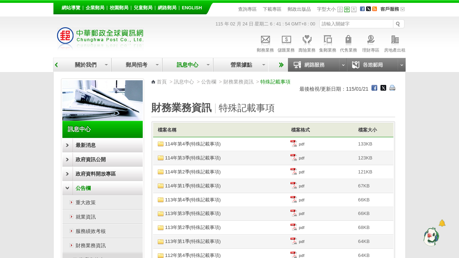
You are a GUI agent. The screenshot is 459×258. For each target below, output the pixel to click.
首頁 (162, 82)
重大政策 (86, 202)
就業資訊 (86, 217)
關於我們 (85, 65)
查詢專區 (247, 9)
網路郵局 (167, 7)
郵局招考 (136, 65)
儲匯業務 (286, 43)
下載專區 (272, 9)
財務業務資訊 (91, 245)
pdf (297, 144)
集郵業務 (327, 43)
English (192, 7)
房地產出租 (395, 43)
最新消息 (86, 145)
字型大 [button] (353, 9)
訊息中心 (187, 65)
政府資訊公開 (91, 159)
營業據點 (241, 65)
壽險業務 (307, 43)
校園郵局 (119, 7)
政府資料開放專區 (96, 174)
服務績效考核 (91, 231)
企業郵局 (95, 7)
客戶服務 (394, 11)
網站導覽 (71, 7)
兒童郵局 (143, 7)
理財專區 (370, 43)
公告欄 (83, 188)
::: (57, 7)
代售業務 (348, 43)
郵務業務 (265, 43)
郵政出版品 (299, 9)
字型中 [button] (347, 9)
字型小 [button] (340, 9)
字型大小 (326, 9)
